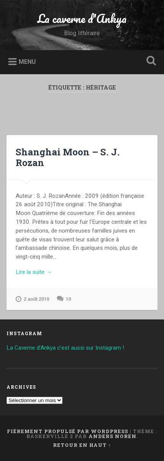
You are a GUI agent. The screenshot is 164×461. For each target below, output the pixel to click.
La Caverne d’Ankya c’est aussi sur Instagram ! (65, 347)
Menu (27, 61)
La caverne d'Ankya (82, 18)
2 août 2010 (32, 299)
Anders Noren (112, 436)
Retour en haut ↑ (82, 445)
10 (68, 299)
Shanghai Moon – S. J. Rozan (68, 157)
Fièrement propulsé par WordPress (67, 431)
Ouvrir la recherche (150, 61)
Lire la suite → (34, 272)
